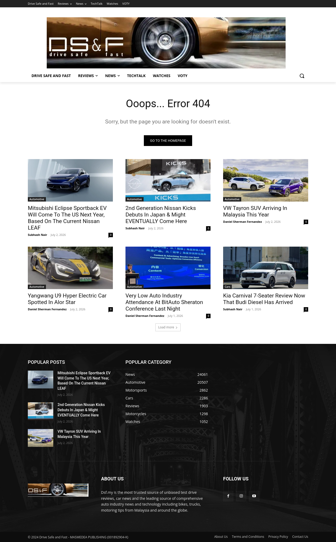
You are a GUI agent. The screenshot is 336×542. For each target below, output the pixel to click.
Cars (227, 287)
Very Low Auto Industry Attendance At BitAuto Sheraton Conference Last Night (164, 302)
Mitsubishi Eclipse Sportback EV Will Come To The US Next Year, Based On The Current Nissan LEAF (67, 218)
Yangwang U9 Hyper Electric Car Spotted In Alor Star (67, 298)
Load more (168, 327)
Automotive (36, 199)
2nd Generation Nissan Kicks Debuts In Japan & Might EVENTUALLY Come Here (160, 214)
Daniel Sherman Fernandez (242, 222)
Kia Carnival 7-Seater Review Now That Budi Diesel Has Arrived (264, 298)
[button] (302, 75)
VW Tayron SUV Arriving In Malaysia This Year (255, 211)
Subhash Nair (37, 235)
